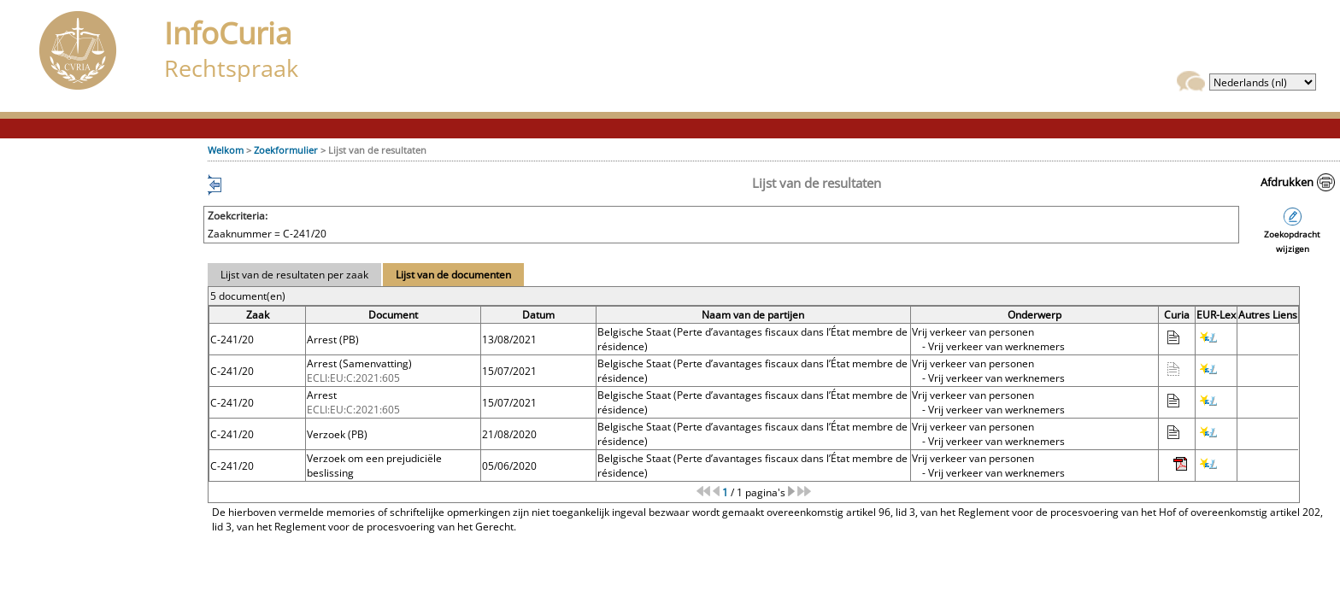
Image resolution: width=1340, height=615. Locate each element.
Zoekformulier (286, 150)
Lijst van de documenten (453, 274)
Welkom (226, 150)
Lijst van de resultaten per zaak (294, 274)
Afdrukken (1287, 182)
